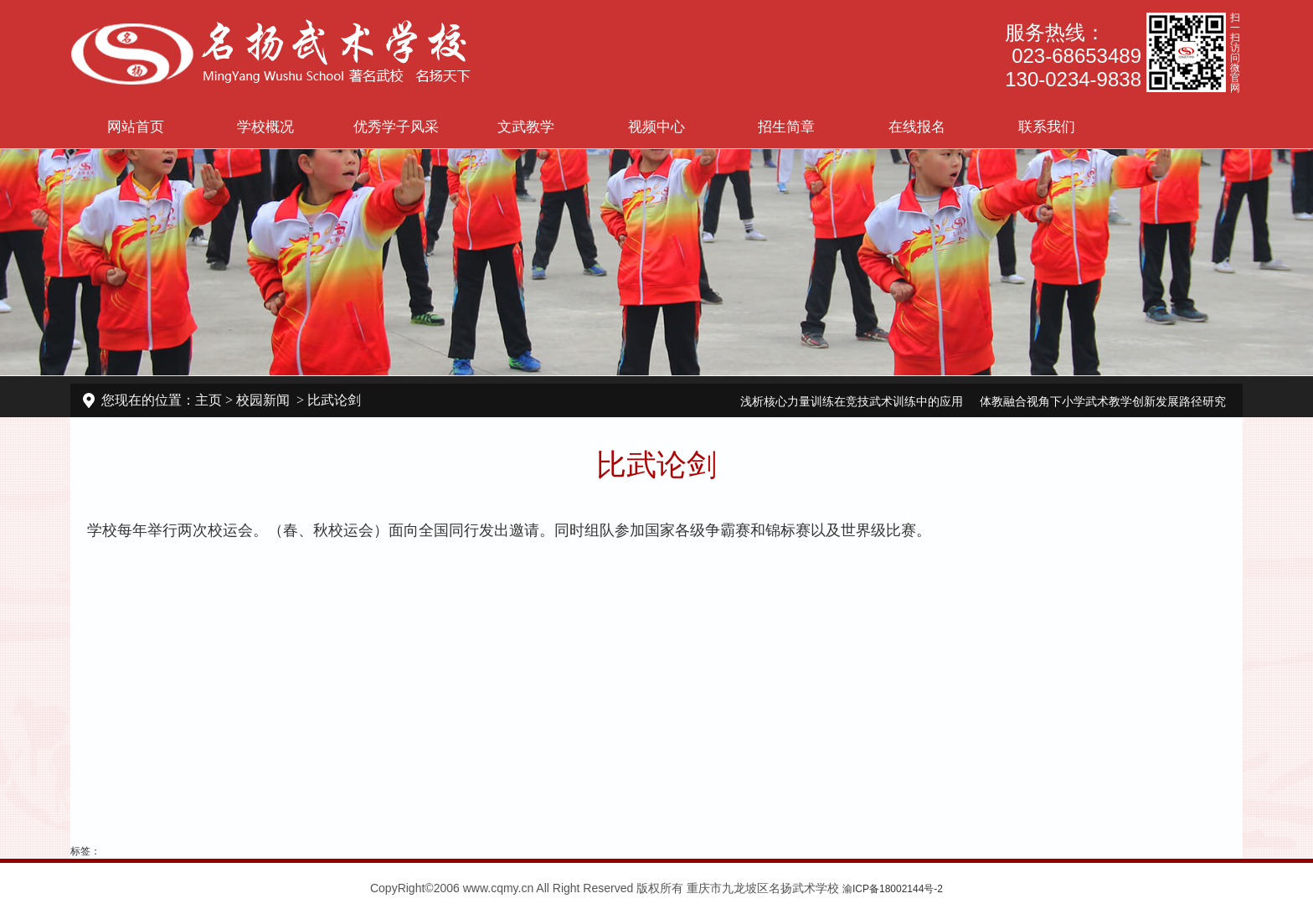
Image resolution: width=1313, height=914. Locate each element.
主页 (208, 400)
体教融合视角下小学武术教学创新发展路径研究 (1103, 401)
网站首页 (135, 126)
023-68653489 (1076, 55)
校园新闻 (263, 400)
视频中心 (656, 126)
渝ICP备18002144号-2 (892, 889)
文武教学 (525, 126)
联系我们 (1046, 126)
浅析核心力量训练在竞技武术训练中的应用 (851, 401)
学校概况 (265, 126)
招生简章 (786, 126)
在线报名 (916, 126)
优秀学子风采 (396, 126)
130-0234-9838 (1073, 79)
